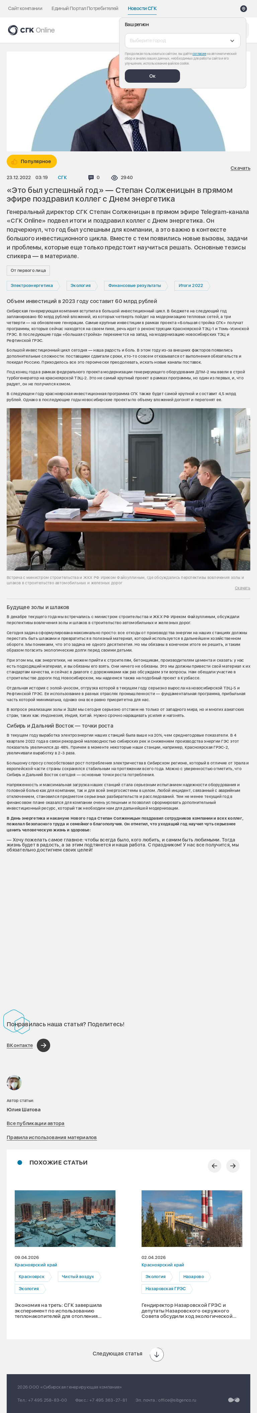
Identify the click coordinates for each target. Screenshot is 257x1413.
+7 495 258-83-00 (47, 1400)
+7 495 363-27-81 (108, 1400)
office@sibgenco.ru (177, 1400)
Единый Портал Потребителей (85, 8)
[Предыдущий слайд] (214, 1166)
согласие (199, 54)
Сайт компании (25, 8)
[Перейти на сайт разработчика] (234, 1400)
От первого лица (28, 270)
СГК (62, 177)
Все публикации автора (36, 1123)
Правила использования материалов (52, 1137)
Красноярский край (36, 1264)
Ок (152, 76)
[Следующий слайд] (233, 1166)
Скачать (240, 168)
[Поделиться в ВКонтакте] (28, 1045)
